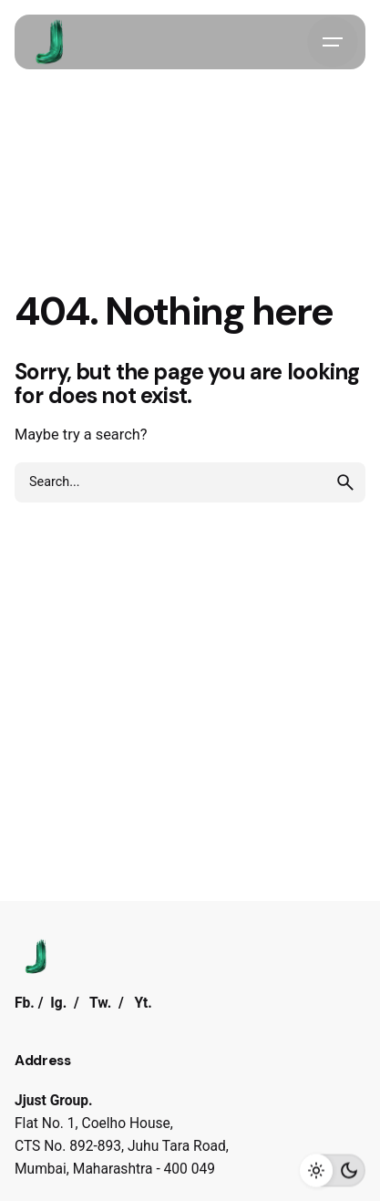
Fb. (25, 1003)
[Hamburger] (332, 41)
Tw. (100, 1003)
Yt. (142, 1003)
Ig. (58, 1003)
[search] (345, 482)
